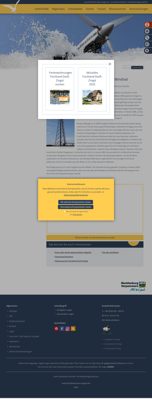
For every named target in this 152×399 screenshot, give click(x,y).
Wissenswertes (117, 9)
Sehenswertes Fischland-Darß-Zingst (71, 261)
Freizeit (101, 9)
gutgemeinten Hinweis (114, 363)
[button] (56, 328)
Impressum (14, 341)
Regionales (58, 9)
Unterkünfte (42, 9)
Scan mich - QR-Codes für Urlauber (24, 336)
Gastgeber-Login (64, 310)
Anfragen (13, 311)
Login (11, 331)
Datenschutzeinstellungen (20, 351)
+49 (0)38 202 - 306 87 (114, 311)
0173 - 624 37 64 (112, 315)
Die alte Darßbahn (110, 252)
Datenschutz (14, 346)
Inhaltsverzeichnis (17, 321)
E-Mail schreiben (112, 320)
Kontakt (12, 326)
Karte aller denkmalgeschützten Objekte (73, 252)
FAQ (10, 316)
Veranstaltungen (138, 9)
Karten (90, 9)
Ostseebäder (75, 9)
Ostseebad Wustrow (64, 256)
